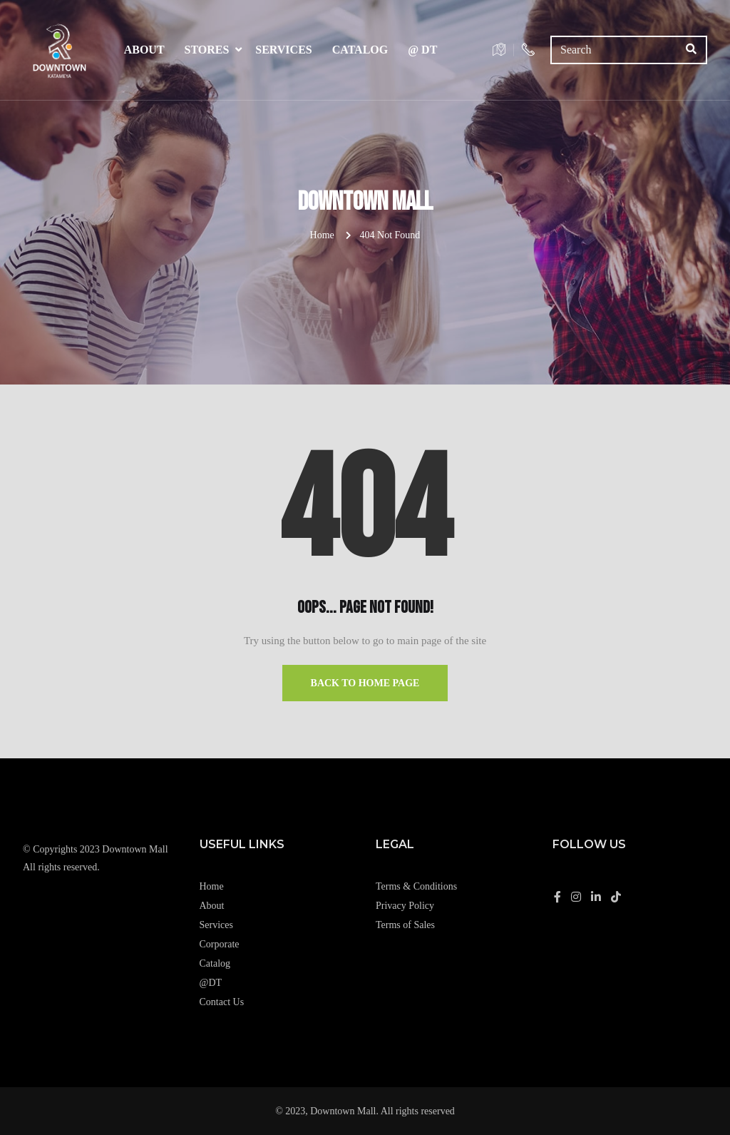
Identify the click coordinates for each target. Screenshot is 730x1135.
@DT (211, 982)
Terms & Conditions (416, 886)
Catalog (360, 50)
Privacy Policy (405, 905)
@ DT (422, 50)
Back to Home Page (365, 683)
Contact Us (222, 1002)
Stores (207, 50)
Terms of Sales (405, 925)
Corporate (220, 944)
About (144, 50)
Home (322, 235)
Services (283, 50)
